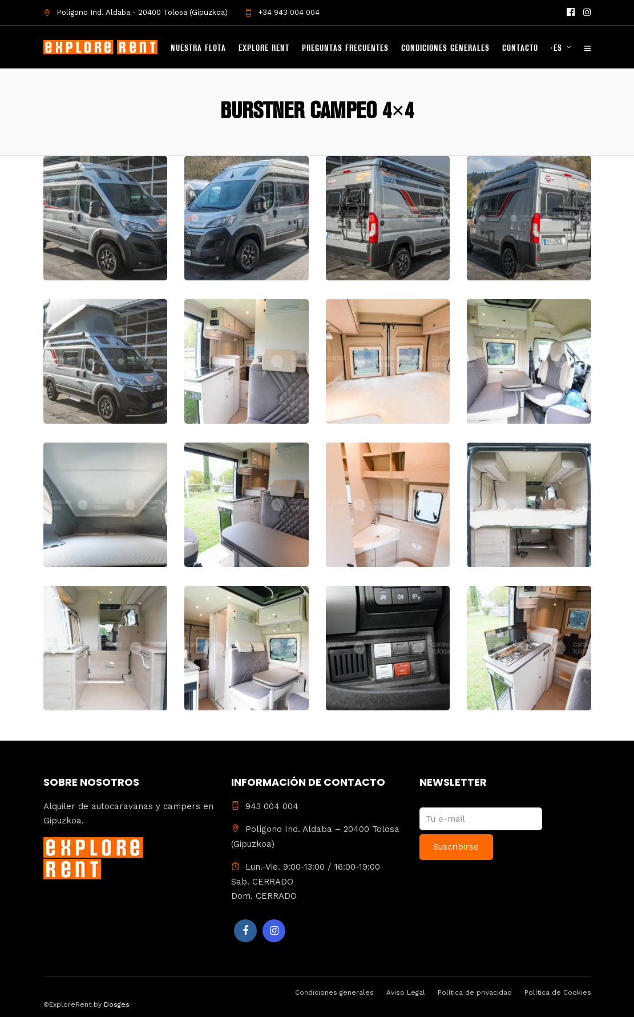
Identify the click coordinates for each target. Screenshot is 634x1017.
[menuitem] (566, 49)
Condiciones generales (445, 48)
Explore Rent (264, 48)
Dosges (116, 1004)
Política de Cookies (557, 992)
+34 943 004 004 (282, 12)
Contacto (520, 48)
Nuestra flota (198, 48)
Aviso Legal (405, 992)
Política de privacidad (475, 992)
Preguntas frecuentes (345, 48)
